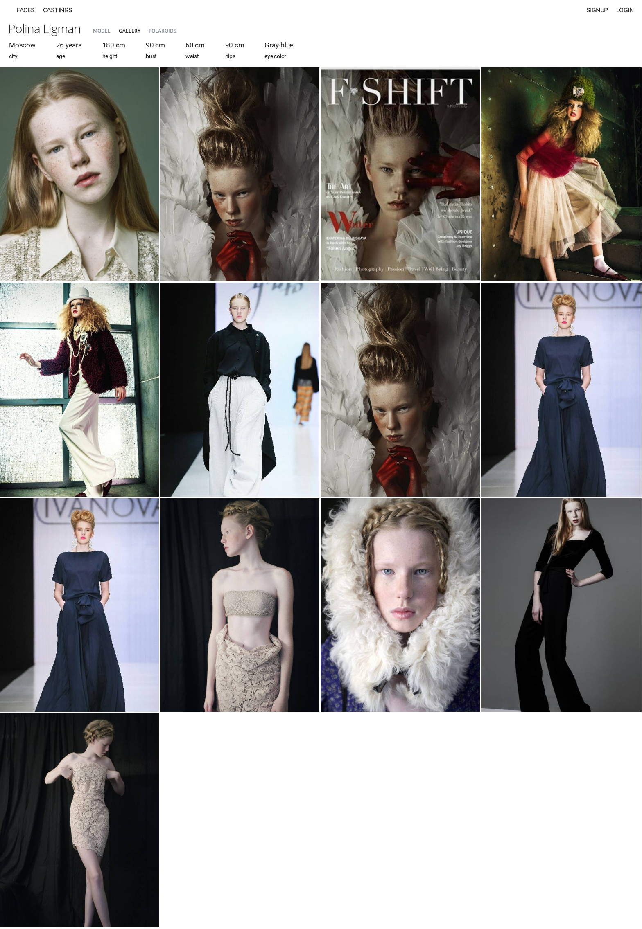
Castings (57, 10)
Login (625, 10)
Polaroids (162, 30)
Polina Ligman (44, 28)
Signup (597, 10)
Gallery (129, 30)
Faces (25, 10)
